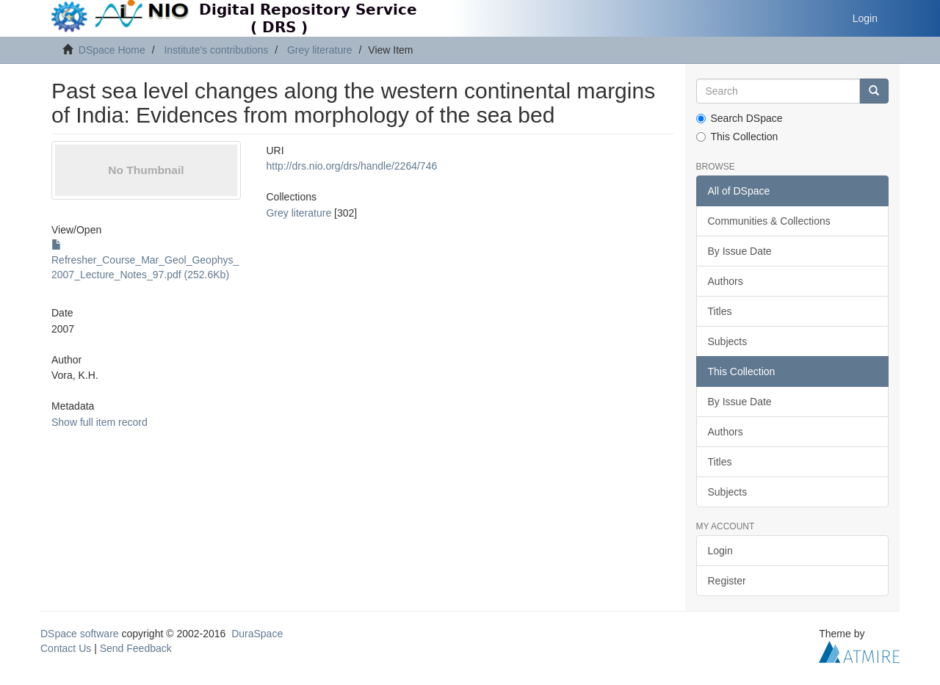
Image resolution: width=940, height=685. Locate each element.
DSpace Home (112, 50)
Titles (720, 311)
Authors (725, 281)
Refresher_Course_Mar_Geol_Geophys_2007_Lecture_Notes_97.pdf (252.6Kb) (145, 259)
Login (720, 551)
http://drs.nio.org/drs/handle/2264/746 (351, 166)
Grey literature (319, 50)
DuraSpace (257, 633)
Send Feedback (136, 648)
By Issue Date (740, 251)
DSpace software (79, 633)
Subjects (728, 341)
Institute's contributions (216, 50)
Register (727, 581)
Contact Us (65, 648)
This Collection (737, 136)
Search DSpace (739, 118)
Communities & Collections (769, 221)
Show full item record (99, 422)
